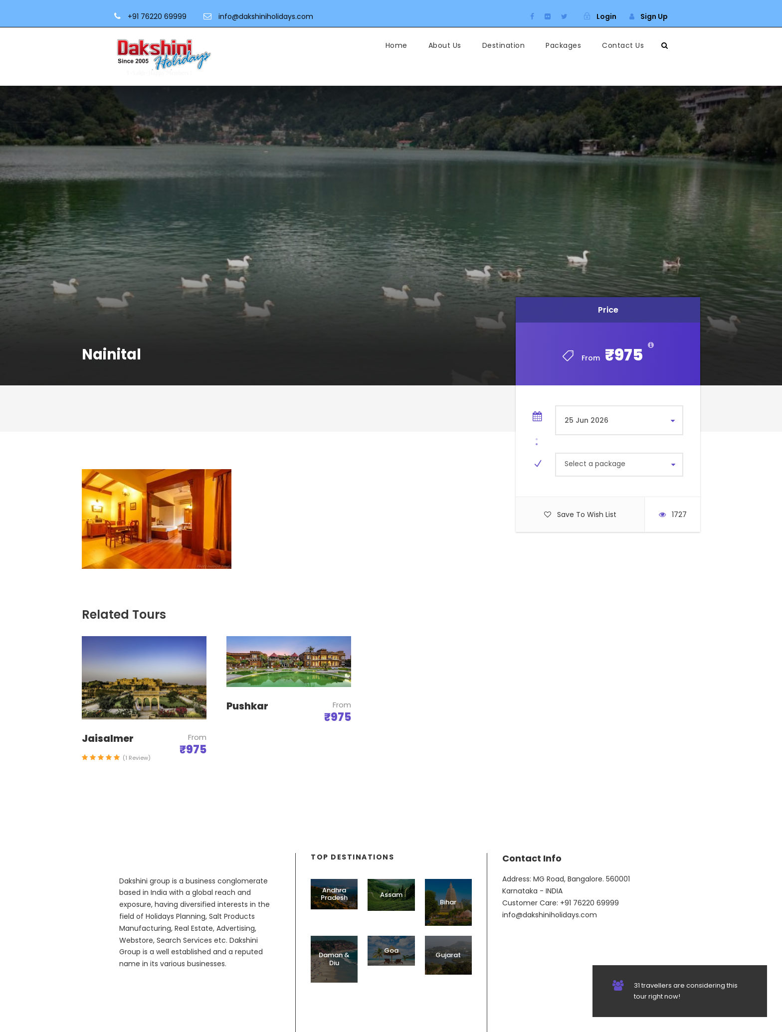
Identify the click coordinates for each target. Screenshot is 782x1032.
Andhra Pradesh (334, 894)
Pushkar (247, 706)
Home (396, 45)
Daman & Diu (334, 959)
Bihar (448, 902)
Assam (391, 894)
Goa (391, 950)
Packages (563, 45)
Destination (503, 45)
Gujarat (448, 955)
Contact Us (623, 45)
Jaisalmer (108, 738)
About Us (444, 45)
